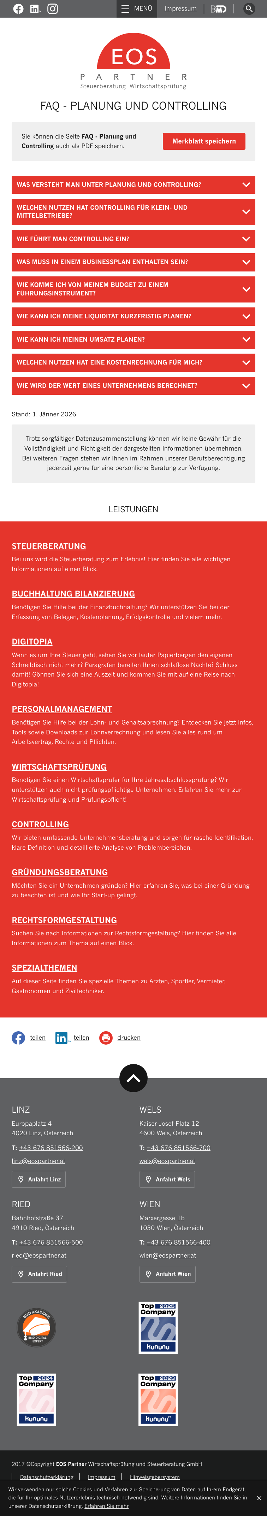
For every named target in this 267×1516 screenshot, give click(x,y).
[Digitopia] (133, 663)
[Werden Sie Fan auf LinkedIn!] (36, 9)
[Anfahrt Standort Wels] (167, 1179)
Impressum (180, 8)
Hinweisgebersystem (155, 1477)
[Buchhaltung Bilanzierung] (133, 605)
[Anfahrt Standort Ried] (39, 1274)
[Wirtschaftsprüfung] (133, 783)
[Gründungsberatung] (133, 883)
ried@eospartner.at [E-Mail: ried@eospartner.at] (39, 1255)
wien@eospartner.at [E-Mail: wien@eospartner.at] (168, 1255)
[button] (204, 141)
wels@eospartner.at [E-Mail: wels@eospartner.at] (167, 1161)
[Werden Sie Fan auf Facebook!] (18, 9)
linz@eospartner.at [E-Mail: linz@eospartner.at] (38, 1161)
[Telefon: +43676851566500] (51, 1242)
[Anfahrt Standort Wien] (168, 1274)
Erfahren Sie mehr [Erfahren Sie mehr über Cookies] (106, 1506)
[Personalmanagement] (133, 725)
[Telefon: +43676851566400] (178, 1242)
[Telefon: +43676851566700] (178, 1148)
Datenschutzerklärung (46, 1477)
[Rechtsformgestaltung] (133, 931)
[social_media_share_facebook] (31, 1037)
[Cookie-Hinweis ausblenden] (259, 1498)
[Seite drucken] (122, 1037)
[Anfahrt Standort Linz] (39, 1179)
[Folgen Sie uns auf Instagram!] (53, 9)
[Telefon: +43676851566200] (51, 1148)
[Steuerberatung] (133, 557)
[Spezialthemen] (133, 979)
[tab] (133, 185)
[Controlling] (133, 835)
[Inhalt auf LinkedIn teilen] (74, 1037)
